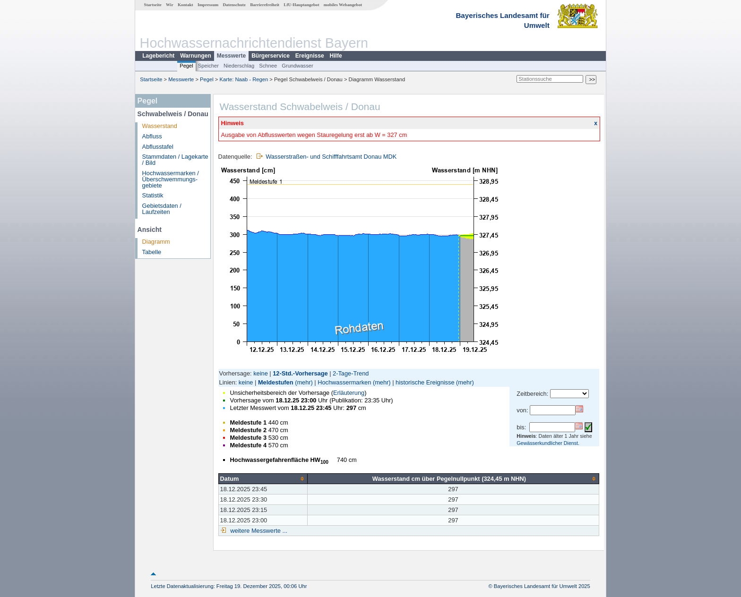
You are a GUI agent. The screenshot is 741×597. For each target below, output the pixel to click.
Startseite (153, 4)
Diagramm (156, 241)
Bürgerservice (270, 55)
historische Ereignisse (425, 382)
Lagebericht (158, 55)
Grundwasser (297, 65)
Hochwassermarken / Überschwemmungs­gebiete (170, 179)
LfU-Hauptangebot (301, 4)
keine (260, 373)
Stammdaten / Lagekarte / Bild (175, 159)
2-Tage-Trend (351, 373)
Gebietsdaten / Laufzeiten (161, 208)
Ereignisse (309, 55)
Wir (169, 4)
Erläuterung (348, 392)
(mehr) (304, 382)
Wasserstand (159, 125)
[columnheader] (262, 478)
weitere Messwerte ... (258, 530)
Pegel (186, 65)
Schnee (268, 65)
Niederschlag (239, 65)
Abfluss (152, 136)
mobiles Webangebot (343, 4)
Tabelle (152, 252)
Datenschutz (234, 4)
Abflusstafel (157, 146)
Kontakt (185, 4)
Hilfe (336, 55)
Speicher (208, 65)
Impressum (208, 4)
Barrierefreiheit (264, 4)
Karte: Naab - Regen (244, 79)
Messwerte (231, 55)
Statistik (153, 195)
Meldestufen (275, 382)
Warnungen (195, 55)
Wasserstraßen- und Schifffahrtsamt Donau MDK (331, 156)
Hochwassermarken (344, 382)
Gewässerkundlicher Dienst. (548, 443)
